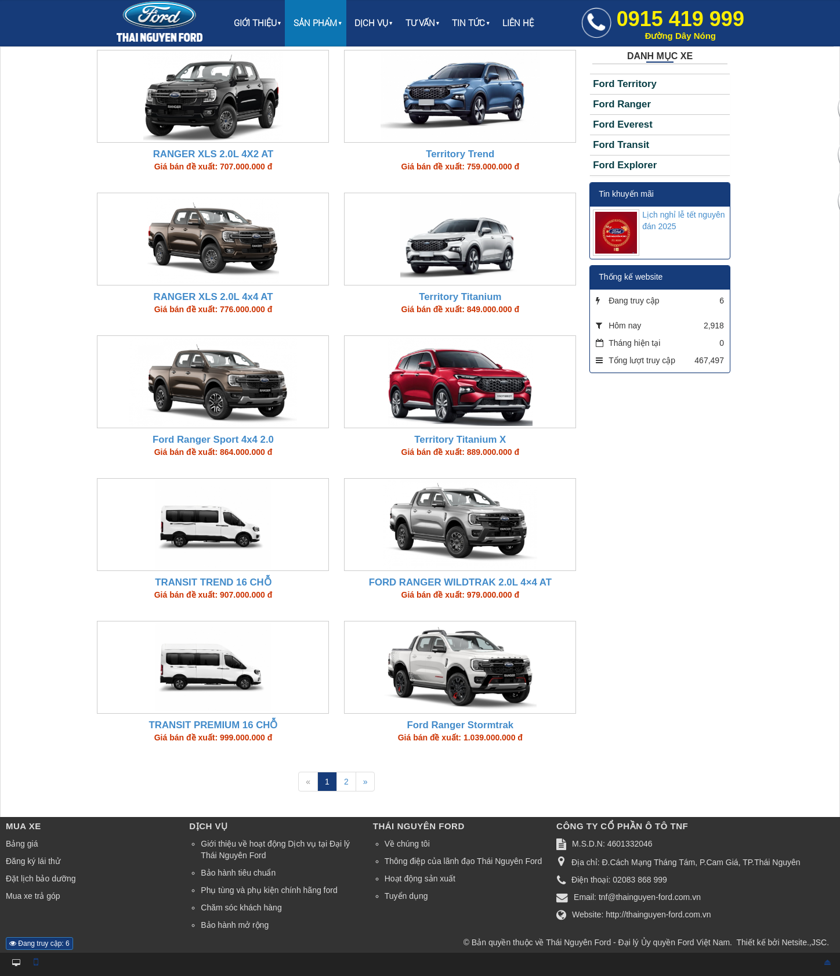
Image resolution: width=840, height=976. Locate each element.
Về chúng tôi (407, 843)
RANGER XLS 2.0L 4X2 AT (213, 154)
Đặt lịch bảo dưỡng (41, 878)
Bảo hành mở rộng (235, 925)
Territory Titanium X (460, 439)
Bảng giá (22, 843)
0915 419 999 (680, 24)
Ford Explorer (625, 165)
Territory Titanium (460, 296)
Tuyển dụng (406, 896)
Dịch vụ (371, 23)
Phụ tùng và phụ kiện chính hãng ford (269, 890)
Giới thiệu (255, 23)
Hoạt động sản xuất (420, 878)
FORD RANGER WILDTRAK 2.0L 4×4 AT (460, 582)
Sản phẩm (315, 23)
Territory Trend (460, 154)
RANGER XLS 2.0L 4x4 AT (213, 296)
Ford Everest (623, 124)
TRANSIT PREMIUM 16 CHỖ (213, 725)
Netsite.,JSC (804, 942)
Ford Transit (621, 144)
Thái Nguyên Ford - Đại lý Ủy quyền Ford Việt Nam (638, 942)
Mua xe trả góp (33, 896)
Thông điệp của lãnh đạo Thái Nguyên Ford (463, 861)
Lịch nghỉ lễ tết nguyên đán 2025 (683, 220)
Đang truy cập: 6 (39, 943)
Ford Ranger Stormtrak (460, 725)
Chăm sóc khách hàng (241, 907)
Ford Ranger (622, 104)
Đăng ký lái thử (33, 861)
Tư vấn (420, 23)
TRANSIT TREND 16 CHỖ (213, 582)
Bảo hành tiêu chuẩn (238, 872)
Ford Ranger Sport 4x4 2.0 (213, 439)
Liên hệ (518, 23)
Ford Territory (625, 83)
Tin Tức (468, 23)
